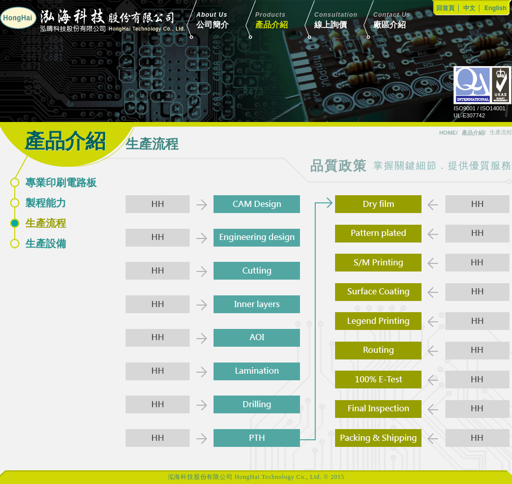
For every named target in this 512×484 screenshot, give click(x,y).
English (495, 8)
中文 (469, 8)
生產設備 (45, 243)
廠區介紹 (403, 19)
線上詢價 (344, 19)
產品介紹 (285, 19)
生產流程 (45, 223)
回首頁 (445, 8)
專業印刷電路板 (61, 182)
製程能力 (45, 203)
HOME (447, 133)
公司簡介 (226, 19)
